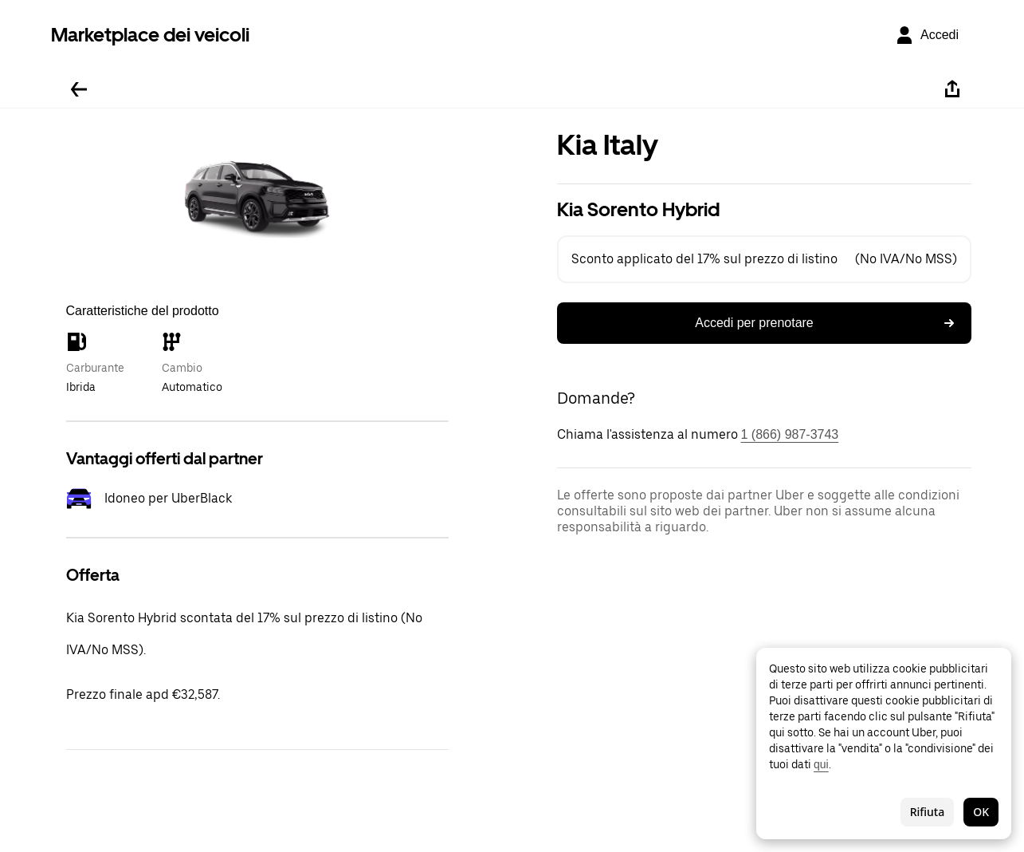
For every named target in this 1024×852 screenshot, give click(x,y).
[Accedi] (926, 35)
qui (821, 764)
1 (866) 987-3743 (790, 434)
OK (981, 811)
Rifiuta (927, 811)
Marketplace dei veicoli (150, 34)
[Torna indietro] (79, 89)
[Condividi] (952, 89)
